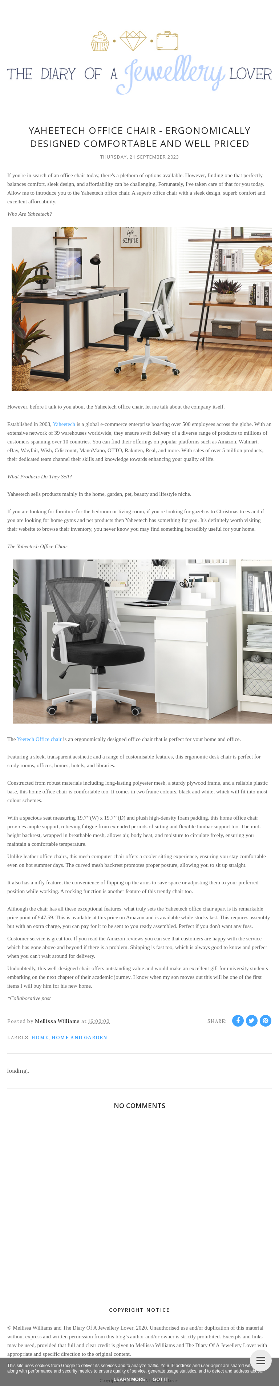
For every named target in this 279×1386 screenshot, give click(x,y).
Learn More (129, 1379)
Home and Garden (79, 1038)
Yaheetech (64, 424)
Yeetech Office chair (39, 739)
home (40, 1038)
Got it (160, 1379)
